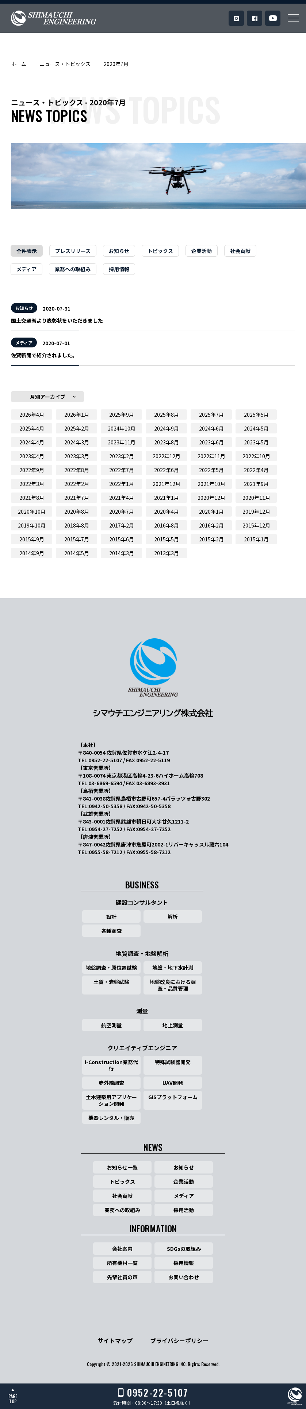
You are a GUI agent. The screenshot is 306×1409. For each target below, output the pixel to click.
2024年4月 (31, 442)
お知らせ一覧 (122, 1167)
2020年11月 (256, 497)
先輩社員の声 (122, 1277)
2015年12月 (256, 525)
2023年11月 (121, 442)
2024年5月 (256, 428)
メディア (26, 269)
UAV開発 (172, 1082)
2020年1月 (211, 511)
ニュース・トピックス (65, 63)
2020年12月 (211, 497)
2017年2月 (121, 525)
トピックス (160, 250)
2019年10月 (32, 525)
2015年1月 (256, 539)
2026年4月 (31, 414)
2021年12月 (166, 483)
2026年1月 (76, 414)
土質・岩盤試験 (111, 981)
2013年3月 (166, 553)
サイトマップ (115, 1340)
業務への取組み (73, 269)
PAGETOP (12, 1398)
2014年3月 (121, 553)
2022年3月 (31, 483)
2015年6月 (121, 539)
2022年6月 (166, 470)
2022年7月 (121, 470)
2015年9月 (31, 539)
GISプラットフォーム (173, 1097)
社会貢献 (240, 250)
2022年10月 (256, 456)
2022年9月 (31, 470)
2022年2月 (76, 483)
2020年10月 (32, 511)
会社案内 (122, 1248)
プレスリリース (73, 250)
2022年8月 (76, 470)
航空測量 (111, 1025)
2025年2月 (76, 428)
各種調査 (111, 930)
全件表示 (26, 250)
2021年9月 (256, 483)
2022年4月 (256, 470)
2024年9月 (166, 428)
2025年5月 (256, 414)
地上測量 (172, 1025)
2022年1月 (121, 483)
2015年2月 (211, 539)
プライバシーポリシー (179, 1340)
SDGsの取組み (184, 1248)
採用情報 (119, 269)
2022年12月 (166, 456)
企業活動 (201, 250)
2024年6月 (211, 428)
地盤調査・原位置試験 (111, 967)
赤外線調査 (111, 1082)
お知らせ (119, 250)
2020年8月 (76, 511)
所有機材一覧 (122, 1262)
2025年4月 (31, 428)
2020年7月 (116, 63)
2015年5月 (166, 539)
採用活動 (183, 1210)
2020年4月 (166, 511)
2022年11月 (211, 456)
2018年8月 (76, 525)
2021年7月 (76, 497)
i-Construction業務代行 (111, 1065)
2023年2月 (121, 456)
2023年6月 (211, 442)
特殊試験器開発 (173, 1062)
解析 (173, 916)
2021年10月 (211, 483)
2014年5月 (76, 553)
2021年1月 (166, 497)
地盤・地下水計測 (172, 967)
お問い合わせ (183, 1277)
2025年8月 (166, 414)
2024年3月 (76, 442)
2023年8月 (166, 442)
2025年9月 (121, 414)
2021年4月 (121, 497)
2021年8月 (31, 497)
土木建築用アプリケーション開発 (111, 1100)
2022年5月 (211, 470)
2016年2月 (211, 525)
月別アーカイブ (47, 396)
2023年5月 (256, 442)
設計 (111, 916)
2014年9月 (31, 553)
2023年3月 (76, 456)
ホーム (18, 63)
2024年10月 (121, 428)
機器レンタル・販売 (111, 1117)
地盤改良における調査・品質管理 (173, 985)
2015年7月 (76, 539)
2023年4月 (31, 456)
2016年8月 (166, 525)
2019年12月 (256, 511)
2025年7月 (211, 414)
